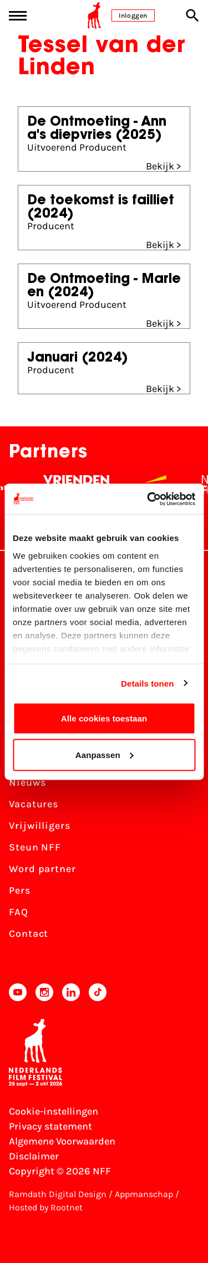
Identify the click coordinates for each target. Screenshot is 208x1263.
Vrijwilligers (39, 825)
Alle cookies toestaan (104, 718)
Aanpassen (104, 754)
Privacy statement (50, 1126)
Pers (20, 890)
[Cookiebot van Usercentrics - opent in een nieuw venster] (148, 499)
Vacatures (33, 804)
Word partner (42, 869)
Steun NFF (35, 847)
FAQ (18, 912)
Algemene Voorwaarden (62, 1141)
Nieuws (27, 782)
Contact (28, 933)
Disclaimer (34, 1156)
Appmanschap (144, 1194)
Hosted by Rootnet (46, 1207)
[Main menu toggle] (18, 15)
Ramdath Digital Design (57, 1194)
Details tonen (147, 683)
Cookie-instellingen (53, 1111)
